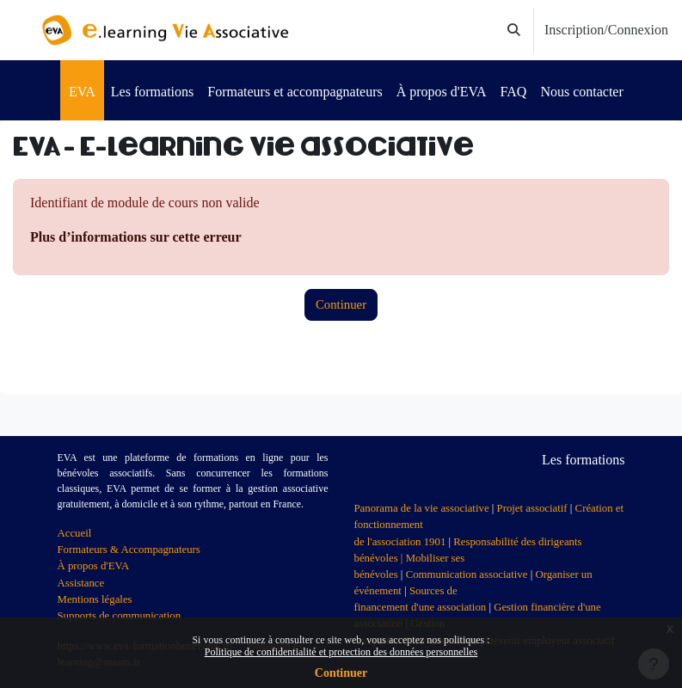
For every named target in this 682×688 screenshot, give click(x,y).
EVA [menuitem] (82, 91)
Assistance (81, 583)
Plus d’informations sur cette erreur (136, 237)
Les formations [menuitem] (152, 91)
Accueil (75, 533)
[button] (515, 30)
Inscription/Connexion (606, 29)
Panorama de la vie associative (421, 508)
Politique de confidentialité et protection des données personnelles (341, 652)
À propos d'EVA (94, 566)
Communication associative (467, 574)
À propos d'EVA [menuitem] (441, 91)
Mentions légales (95, 599)
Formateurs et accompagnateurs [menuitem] (294, 91)
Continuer (341, 672)
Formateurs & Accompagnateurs (129, 550)
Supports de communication (119, 616)
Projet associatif (532, 508)
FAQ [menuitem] (514, 91)
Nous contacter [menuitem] (581, 91)
